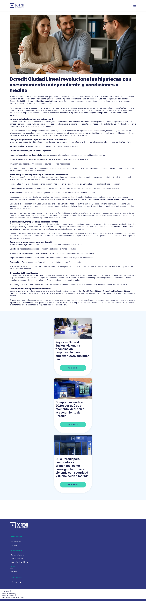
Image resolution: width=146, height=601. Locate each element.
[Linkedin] (20, 582)
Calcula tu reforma (17, 558)
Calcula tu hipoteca (17, 555)
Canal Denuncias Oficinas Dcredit (13, 597)
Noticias (14, 571)
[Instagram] (12, 582)
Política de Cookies (8, 595)
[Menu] (134, 5)
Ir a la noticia (73, 368)
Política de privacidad (9, 593)
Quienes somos (16, 542)
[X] (16, 582)
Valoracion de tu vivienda (19, 562)
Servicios (14, 545)
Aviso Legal (5, 591)
